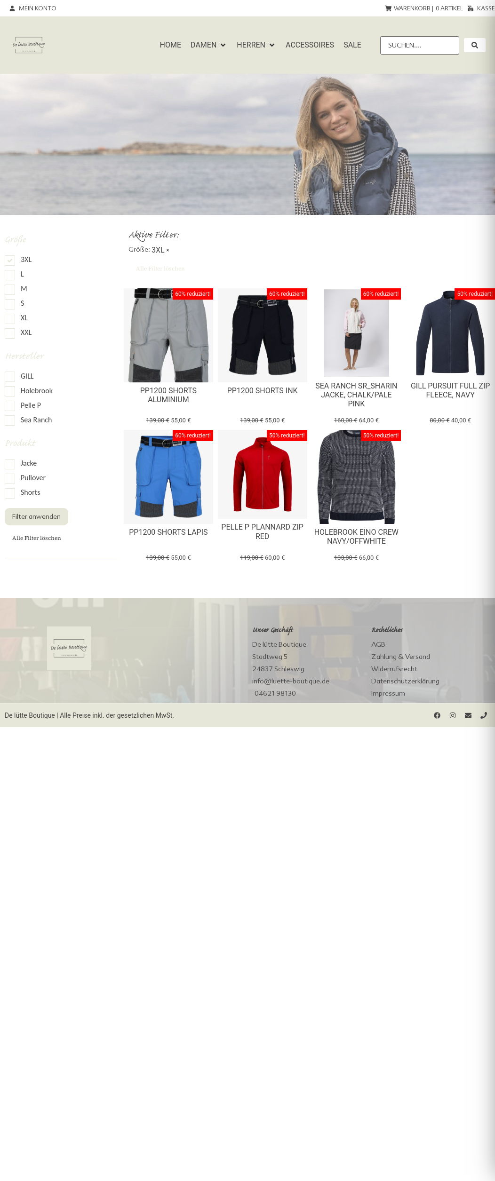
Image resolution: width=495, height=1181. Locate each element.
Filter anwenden (36, 516)
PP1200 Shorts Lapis (168, 532)
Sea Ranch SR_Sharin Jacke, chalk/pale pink (356, 394)
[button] (209, 45)
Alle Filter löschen (36, 538)
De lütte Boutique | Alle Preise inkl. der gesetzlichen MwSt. (89, 715)
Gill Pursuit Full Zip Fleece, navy (450, 390)
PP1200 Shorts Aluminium (168, 395)
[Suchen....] (419, 45)
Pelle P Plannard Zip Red (262, 531)
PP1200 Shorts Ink (262, 390)
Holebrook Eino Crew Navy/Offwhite (356, 537)
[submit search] (475, 45)
